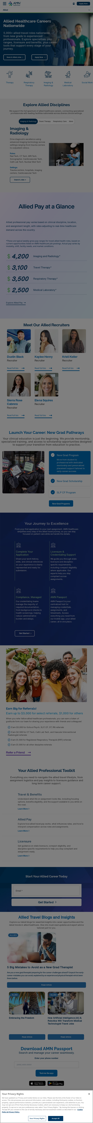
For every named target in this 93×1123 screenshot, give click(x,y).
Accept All (55, 1118)
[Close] (89, 1094)
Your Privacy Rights (37, 1118)
